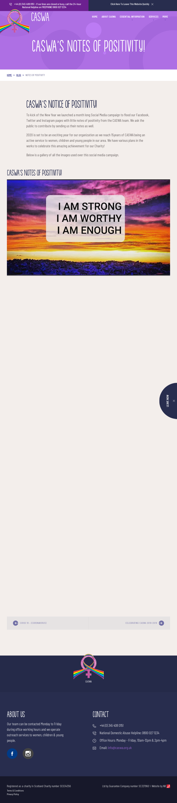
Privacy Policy (13, 794)
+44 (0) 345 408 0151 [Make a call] (24, 4)
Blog (18, 75)
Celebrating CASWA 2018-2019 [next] (144, 623)
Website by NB (161, 786)
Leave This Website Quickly (132, 4)
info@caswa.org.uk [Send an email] (120, 747)
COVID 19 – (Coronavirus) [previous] (29, 623)
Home (9, 75)
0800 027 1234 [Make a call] (150, 732)
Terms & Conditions (15, 790)
